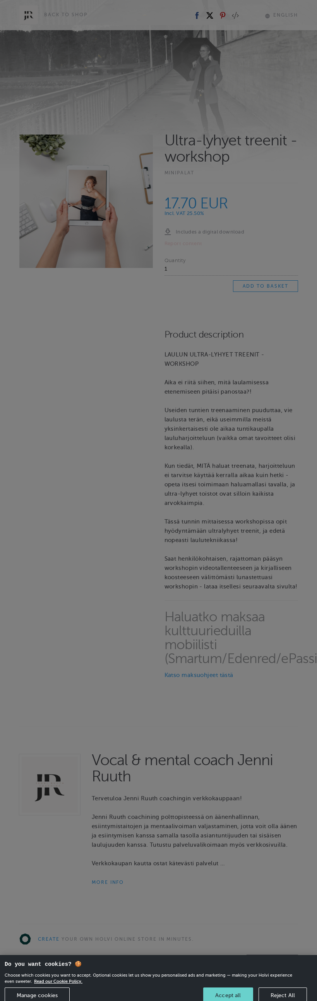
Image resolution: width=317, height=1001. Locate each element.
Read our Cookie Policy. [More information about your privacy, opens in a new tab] (58, 989)
